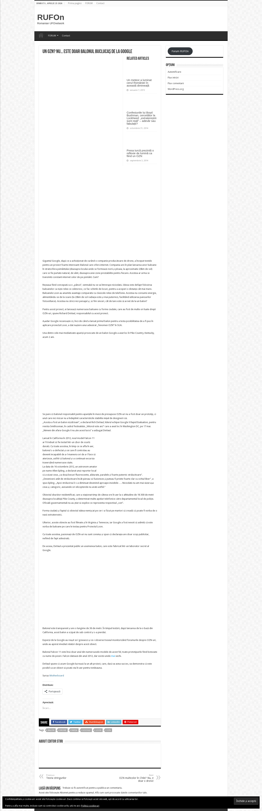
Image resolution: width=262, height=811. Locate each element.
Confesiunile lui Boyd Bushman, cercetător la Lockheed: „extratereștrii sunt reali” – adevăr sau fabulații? (141, 118)
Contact (100, 3)
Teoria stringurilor (65, 776)
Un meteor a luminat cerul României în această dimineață (139, 82)
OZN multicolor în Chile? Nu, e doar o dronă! (134, 778)
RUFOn (50, 17)
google (86, 730)
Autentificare (174, 71)
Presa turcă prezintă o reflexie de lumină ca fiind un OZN (140, 153)
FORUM (89, 3)
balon (51, 730)
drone (62, 730)
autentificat (82, 787)
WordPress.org (176, 89)
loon (98, 730)
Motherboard (57, 675)
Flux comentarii (176, 83)
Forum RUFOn (180, 51)
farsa (74, 730)
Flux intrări (173, 77)
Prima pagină (74, 3)
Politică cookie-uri (90, 806)
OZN (108, 730)
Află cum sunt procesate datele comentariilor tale (121, 792)
